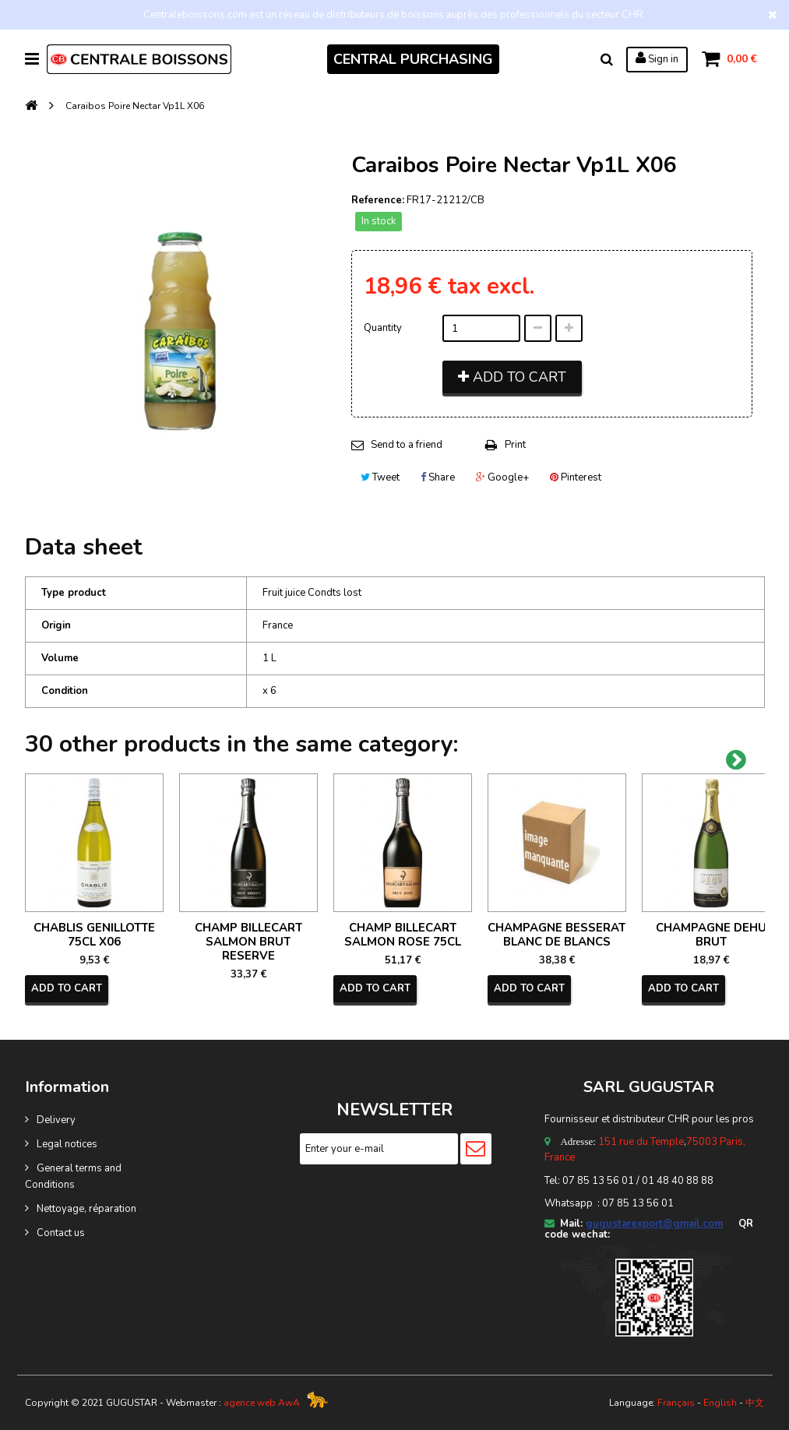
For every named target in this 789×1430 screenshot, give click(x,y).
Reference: (377, 200)
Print (515, 445)
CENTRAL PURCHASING (413, 59)
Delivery (56, 1120)
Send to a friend (406, 445)
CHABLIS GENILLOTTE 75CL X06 (94, 934)
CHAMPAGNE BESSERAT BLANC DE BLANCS (556, 934)
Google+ (502, 477)
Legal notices (67, 1144)
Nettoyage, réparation (86, 1209)
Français (676, 1403)
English (720, 1403)
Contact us (61, 1233)
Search (606, 59)
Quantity (383, 328)
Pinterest (575, 477)
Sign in (657, 58)
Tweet (380, 477)
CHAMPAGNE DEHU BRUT (711, 934)
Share (438, 477)
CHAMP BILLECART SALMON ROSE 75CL (402, 934)
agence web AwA (262, 1403)
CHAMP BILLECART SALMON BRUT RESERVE (248, 941)
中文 (754, 1403)
